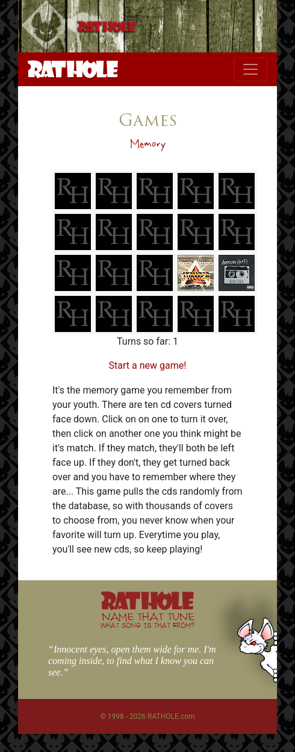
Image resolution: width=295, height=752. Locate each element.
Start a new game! (148, 365)
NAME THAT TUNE (147, 619)
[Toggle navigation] (250, 69)
